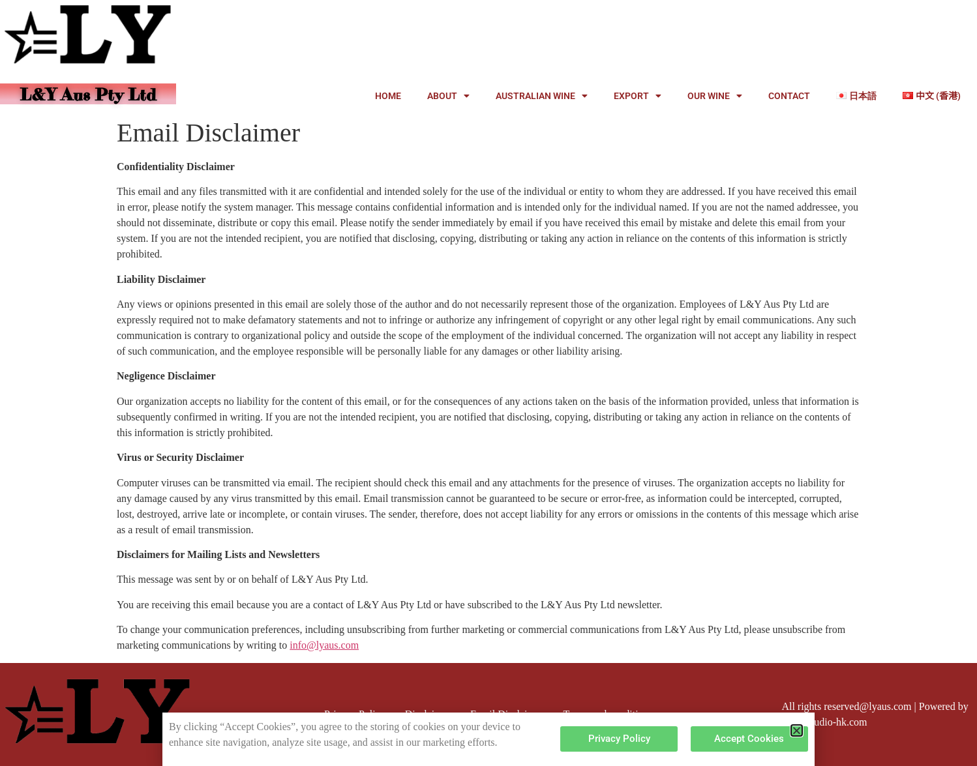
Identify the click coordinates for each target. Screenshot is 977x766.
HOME (388, 96)
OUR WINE (714, 96)
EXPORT (637, 96)
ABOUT (448, 96)
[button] (797, 730)
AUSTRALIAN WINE (542, 96)
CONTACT (789, 96)
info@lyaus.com (324, 645)
